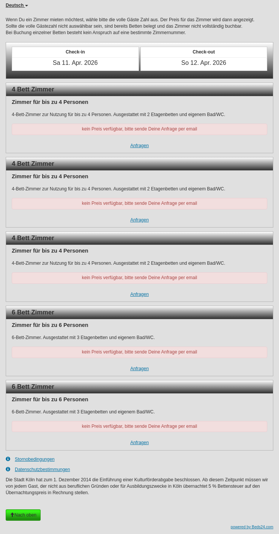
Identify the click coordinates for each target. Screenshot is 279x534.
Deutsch (17, 5)
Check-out (203, 52)
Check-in (75, 52)
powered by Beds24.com (252, 527)
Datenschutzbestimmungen (38, 469)
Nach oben (23, 515)
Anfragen (139, 145)
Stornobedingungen (30, 459)
